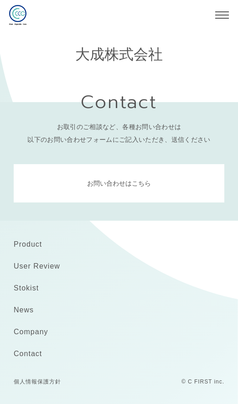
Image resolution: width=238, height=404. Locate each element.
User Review (37, 266)
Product (28, 244)
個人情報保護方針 (37, 381)
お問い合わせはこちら (119, 183)
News (24, 310)
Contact (28, 353)
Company (31, 332)
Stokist (26, 288)
